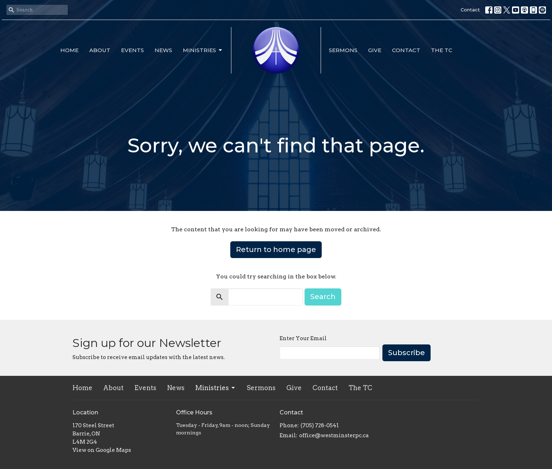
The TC (441, 50)
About (99, 50)
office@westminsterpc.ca (334, 435)
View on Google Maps (101, 450)
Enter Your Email (303, 338)
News (163, 50)
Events (132, 50)
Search (323, 296)
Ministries (203, 50)
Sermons (343, 50)
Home (69, 50)
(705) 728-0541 (320, 425)
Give (374, 50)
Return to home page (276, 249)
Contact (470, 9)
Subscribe (406, 352)
